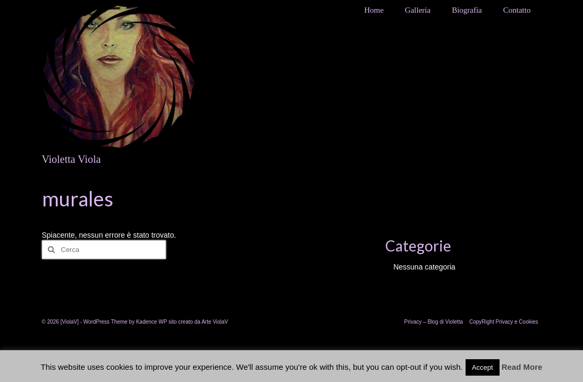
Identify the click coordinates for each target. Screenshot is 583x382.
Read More (522, 366)
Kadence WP (151, 322)
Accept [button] (482, 367)
